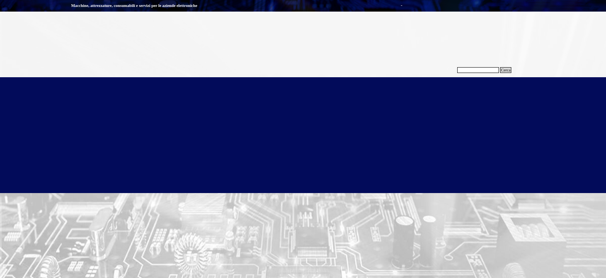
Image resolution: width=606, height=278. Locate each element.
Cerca (506, 70)
